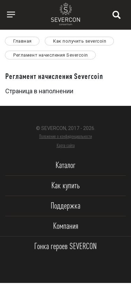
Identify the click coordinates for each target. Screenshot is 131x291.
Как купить (65, 185)
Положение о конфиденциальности (65, 136)
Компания (65, 226)
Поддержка (65, 205)
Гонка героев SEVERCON (65, 246)
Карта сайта (66, 145)
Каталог (65, 165)
